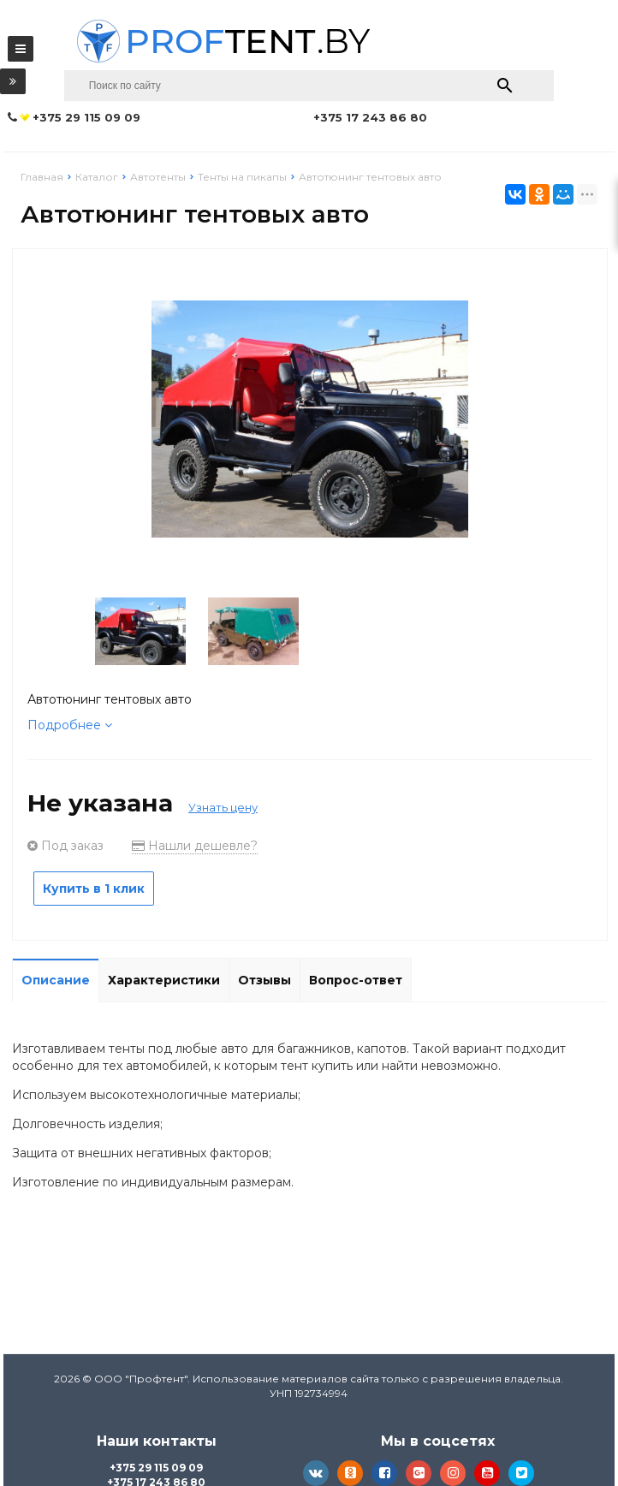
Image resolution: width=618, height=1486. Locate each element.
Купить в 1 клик (94, 888)
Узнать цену (223, 807)
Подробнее (69, 725)
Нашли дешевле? (195, 845)
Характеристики (164, 980)
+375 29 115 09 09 (156, 1467)
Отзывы (264, 980)
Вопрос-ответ (355, 980)
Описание (55, 980)
